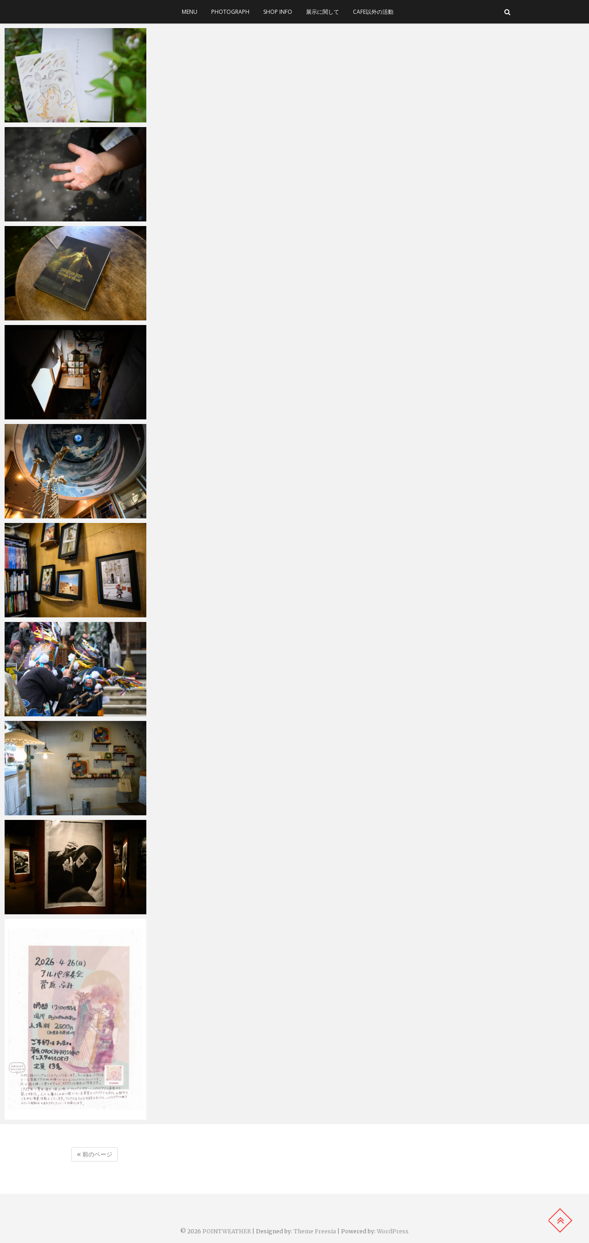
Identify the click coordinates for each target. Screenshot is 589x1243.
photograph (230, 12)
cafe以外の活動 (373, 12)
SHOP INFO (277, 12)
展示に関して (322, 12)
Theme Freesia (315, 1231)
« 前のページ (94, 1154)
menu (189, 12)
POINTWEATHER (226, 1231)
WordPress (393, 1231)
